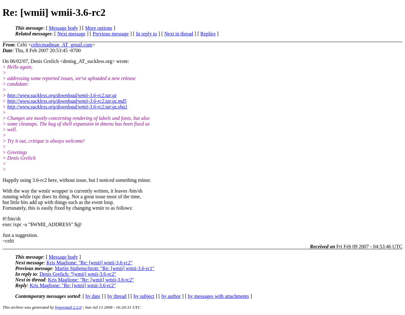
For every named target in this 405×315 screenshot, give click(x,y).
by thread (117, 296)
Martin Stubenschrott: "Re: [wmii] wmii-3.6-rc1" (104, 268)
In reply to (146, 33)
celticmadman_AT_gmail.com (61, 44)
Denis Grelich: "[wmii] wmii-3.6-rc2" (78, 274)
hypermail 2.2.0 (68, 307)
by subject (144, 296)
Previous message (111, 33)
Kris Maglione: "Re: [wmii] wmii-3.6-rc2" (90, 262)
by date (92, 296)
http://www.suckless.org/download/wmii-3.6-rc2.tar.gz (62, 95)
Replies (207, 33)
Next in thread (178, 33)
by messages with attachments (218, 296)
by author (171, 296)
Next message (71, 33)
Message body (63, 28)
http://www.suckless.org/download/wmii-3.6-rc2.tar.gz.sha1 (67, 106)
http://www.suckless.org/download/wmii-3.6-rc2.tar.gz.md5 (67, 101)
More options (98, 28)
